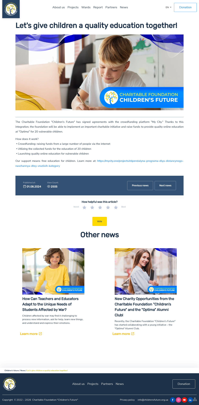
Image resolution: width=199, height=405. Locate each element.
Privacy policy (127, 400)
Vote (99, 221)
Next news (165, 185)
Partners (111, 7)
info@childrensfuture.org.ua (153, 400)
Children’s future (12, 370)
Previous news (140, 185)
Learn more (31, 334)
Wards (86, 7)
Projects (73, 7)
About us (58, 7)
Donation (185, 7)
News (124, 7)
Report (98, 7)
